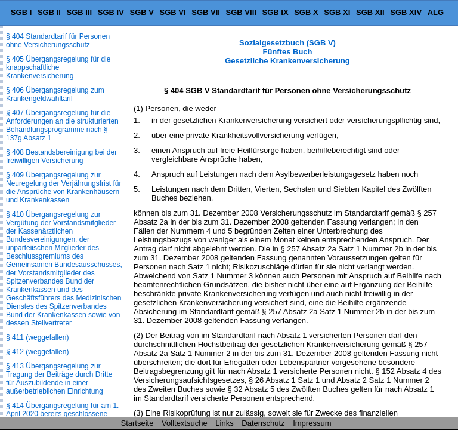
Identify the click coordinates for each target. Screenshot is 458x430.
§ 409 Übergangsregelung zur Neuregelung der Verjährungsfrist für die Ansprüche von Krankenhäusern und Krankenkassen (63, 187)
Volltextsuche (185, 423)
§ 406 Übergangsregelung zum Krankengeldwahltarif (55, 94)
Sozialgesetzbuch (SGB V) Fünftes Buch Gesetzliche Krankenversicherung (287, 51)
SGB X (306, 12)
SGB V (141, 12)
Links (224, 423)
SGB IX (275, 12)
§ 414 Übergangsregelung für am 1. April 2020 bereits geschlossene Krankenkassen (62, 413)
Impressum (312, 423)
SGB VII (205, 12)
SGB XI (337, 12)
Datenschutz (263, 423)
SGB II (49, 12)
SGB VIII (241, 12)
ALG (436, 12)
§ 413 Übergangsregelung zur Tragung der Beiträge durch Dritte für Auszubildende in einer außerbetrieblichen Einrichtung (59, 378)
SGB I (21, 12)
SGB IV (111, 12)
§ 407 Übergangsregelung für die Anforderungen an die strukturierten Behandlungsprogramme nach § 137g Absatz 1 (62, 125)
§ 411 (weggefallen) (37, 337)
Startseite (137, 423)
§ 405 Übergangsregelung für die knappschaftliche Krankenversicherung (58, 67)
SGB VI (173, 12)
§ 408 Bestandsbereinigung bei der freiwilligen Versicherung (61, 156)
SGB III (79, 12)
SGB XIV (406, 12)
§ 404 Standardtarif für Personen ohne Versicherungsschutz (58, 40)
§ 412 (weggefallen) (37, 352)
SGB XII (370, 12)
